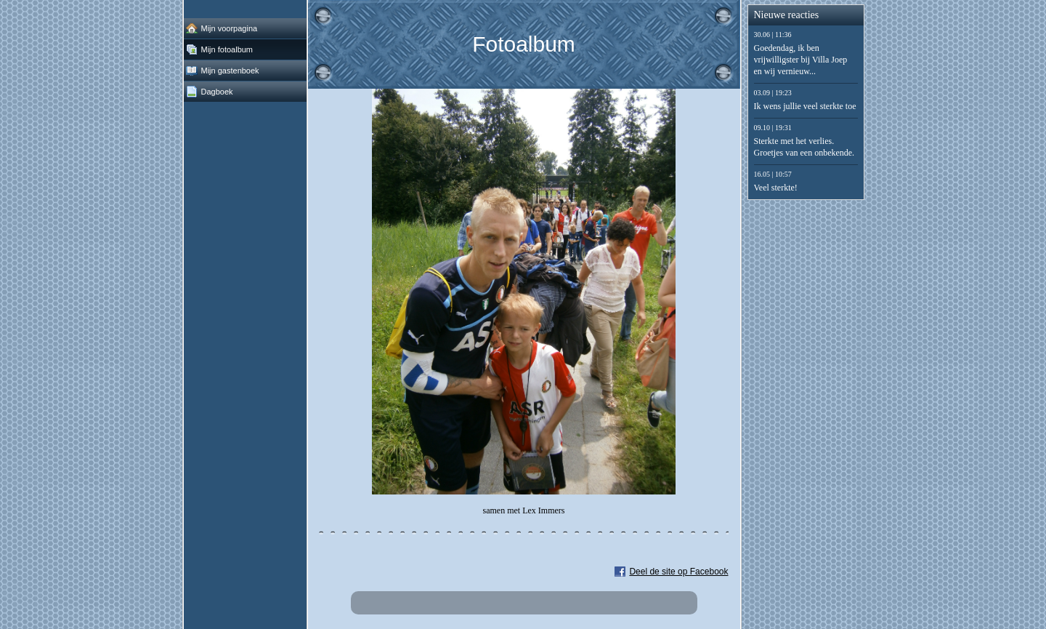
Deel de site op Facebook (678, 571)
